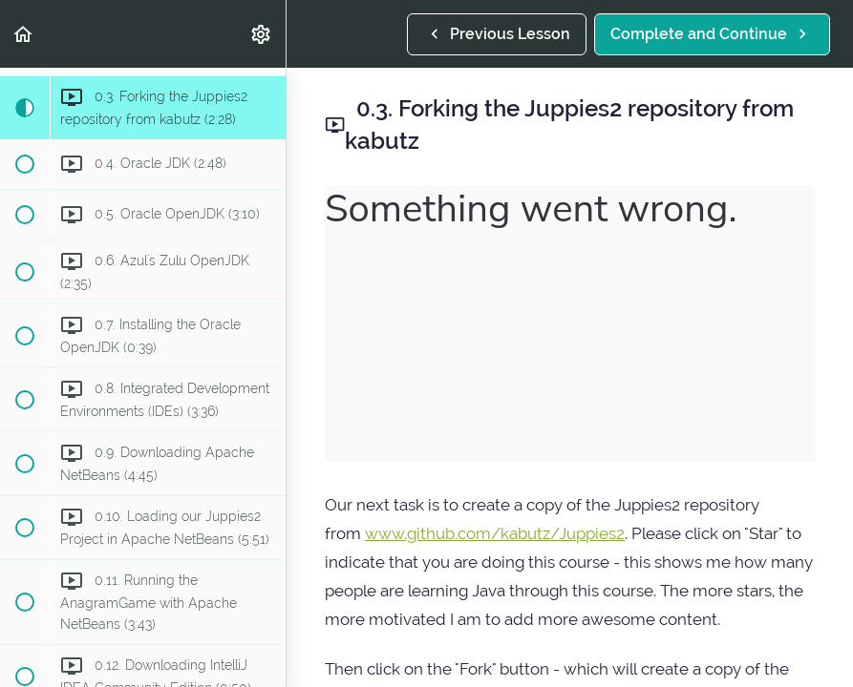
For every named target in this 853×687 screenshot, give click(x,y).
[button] (24, 34)
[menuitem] (262, 34)
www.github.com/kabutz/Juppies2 (495, 533)
